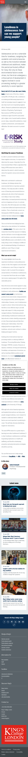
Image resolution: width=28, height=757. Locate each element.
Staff (2, 661)
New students (4, 659)
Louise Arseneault (14, 465)
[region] (14, 378)
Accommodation (5, 676)
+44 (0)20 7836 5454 (6, 706)
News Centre (4, 688)
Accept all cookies (14, 392)
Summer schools (5, 647)
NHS (19, 456)
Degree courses (5, 639)
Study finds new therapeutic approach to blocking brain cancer (13, 505)
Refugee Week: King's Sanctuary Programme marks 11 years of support (13, 537)
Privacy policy (16, 749)
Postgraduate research (7, 643)
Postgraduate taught (6, 641)
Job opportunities (5, 697)
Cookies (3, 754)
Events (3, 690)
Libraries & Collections (7, 674)
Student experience (6, 649)
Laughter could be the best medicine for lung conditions (14, 570)
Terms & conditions (6, 749)
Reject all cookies (14, 388)
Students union (5, 692)
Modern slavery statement (7, 752)
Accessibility (19, 752)
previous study (8, 229)
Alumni (3, 664)
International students (6, 645)
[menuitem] (14, 639)
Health (3, 473)
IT (1, 678)
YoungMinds (12, 456)
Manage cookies (14, 384)
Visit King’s (4, 694)
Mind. (23, 456)
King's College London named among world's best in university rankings (12, 600)
